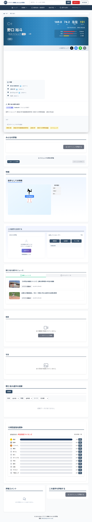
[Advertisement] (46, 64)
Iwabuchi (53, 246)
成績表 (9, 394)
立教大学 (12, 89)
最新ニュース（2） (26, 277)
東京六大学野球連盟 (42, 128)
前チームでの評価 (15, 162)
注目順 (65, 241)
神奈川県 (8, 128)
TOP (5, 13)
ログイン (76, 2)
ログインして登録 (46, 338)
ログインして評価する (73, 147)
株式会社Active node (47, 521)
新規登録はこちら (26, 255)
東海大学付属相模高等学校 (20, 128)
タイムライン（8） (66, 277)
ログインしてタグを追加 (14, 124)
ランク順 (76, 241)
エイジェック (14, 92)
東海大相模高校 (14, 86)
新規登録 (84, 2)
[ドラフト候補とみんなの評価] (16, 2)
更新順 (55, 241)
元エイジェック (15, 34)
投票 (80, 442)
